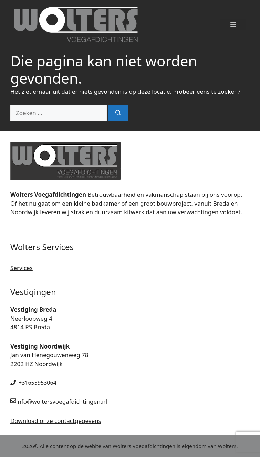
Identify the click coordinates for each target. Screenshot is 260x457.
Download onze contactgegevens (55, 421)
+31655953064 (37, 382)
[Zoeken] (118, 113)
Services (21, 268)
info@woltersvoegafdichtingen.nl (61, 401)
